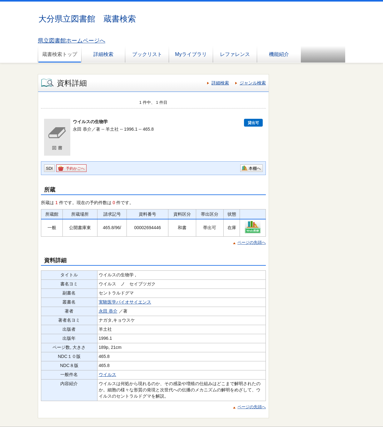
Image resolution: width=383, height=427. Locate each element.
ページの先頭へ (251, 242)
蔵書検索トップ (59, 54)
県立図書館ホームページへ (71, 41)
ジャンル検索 (253, 82)
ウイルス (107, 374)
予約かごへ (75, 168)
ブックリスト (147, 54)
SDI (49, 168)
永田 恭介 (108, 311)
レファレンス (235, 54)
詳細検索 (103, 54)
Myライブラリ (190, 54)
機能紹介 (279, 54)
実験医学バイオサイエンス (125, 301)
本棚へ (255, 168)
